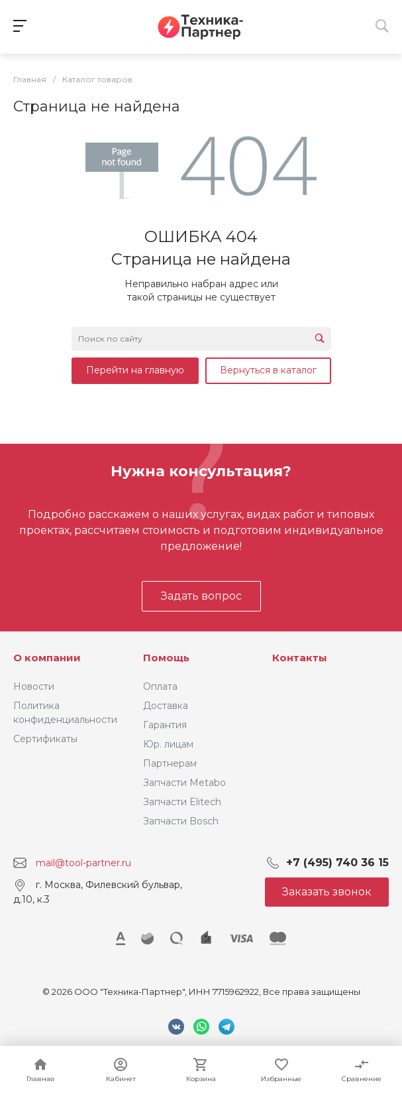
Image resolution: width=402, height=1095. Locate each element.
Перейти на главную (135, 370)
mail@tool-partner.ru (83, 863)
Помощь (166, 657)
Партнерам (170, 763)
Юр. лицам (168, 744)
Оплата (160, 686)
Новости (33, 686)
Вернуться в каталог (268, 370)
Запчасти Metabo (184, 783)
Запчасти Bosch (181, 821)
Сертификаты (45, 739)
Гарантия (165, 725)
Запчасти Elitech (182, 802)
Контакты (299, 657)
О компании (47, 657)
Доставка (165, 706)
